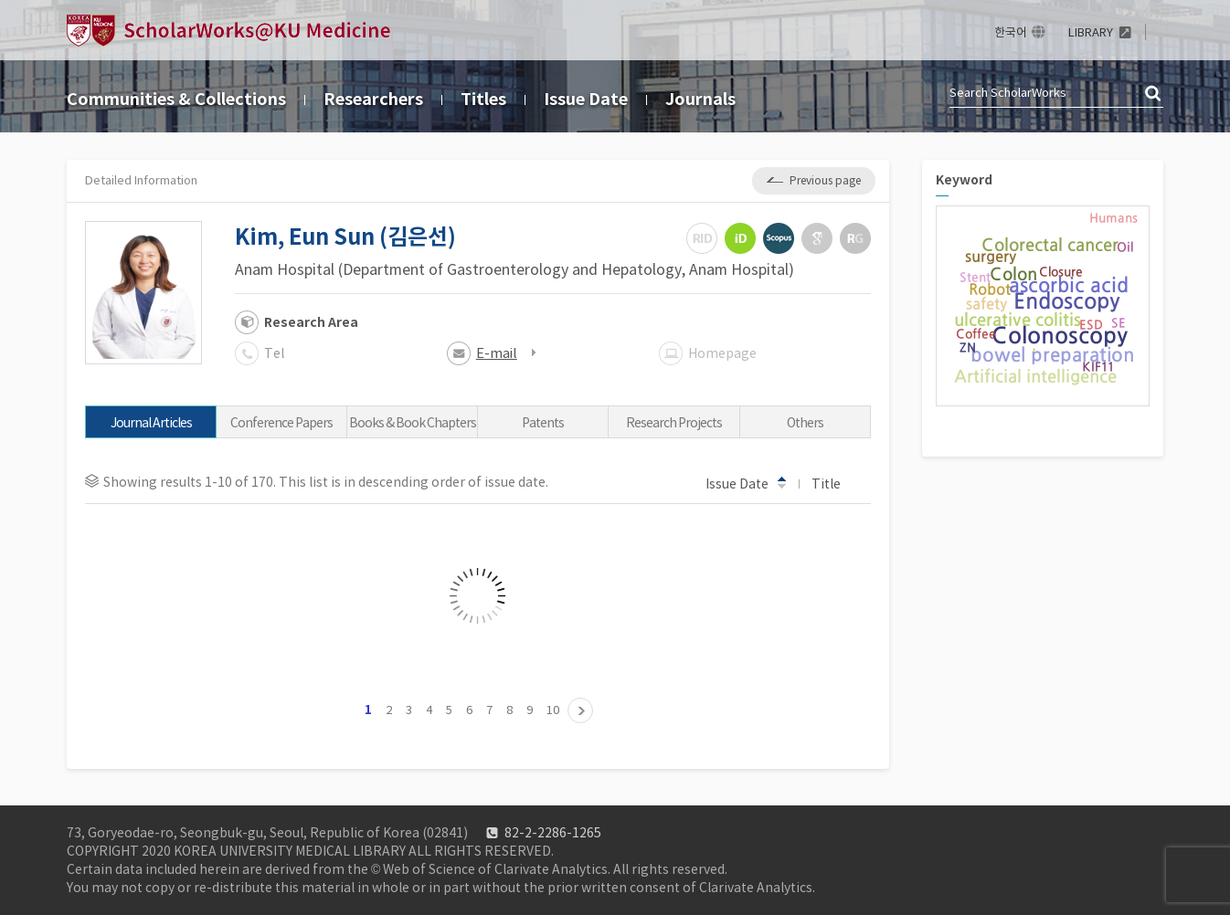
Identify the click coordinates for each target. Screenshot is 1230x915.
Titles (483, 99)
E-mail (496, 353)
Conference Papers (281, 423)
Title (834, 483)
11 (580, 710)
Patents (543, 423)
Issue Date (586, 99)
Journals (700, 99)
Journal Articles (151, 423)
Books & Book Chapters (412, 423)
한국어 (1010, 32)
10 (552, 710)
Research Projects (674, 423)
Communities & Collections (176, 99)
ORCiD (740, 238)
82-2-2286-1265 (552, 833)
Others (805, 423)
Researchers (373, 99)
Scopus (778, 238)
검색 (1154, 94)
